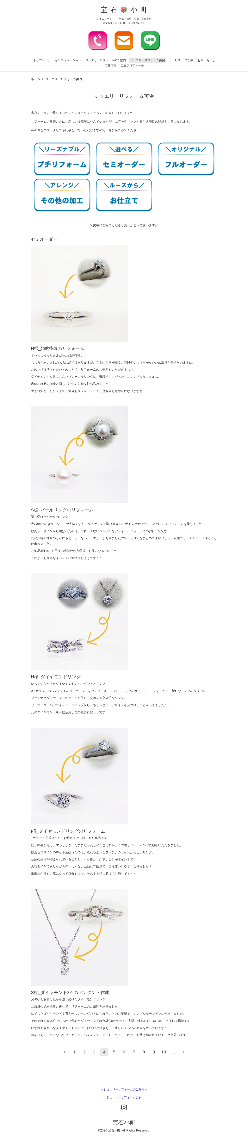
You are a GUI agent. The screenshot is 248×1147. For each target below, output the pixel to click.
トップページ (42, 60)
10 (163, 1052)
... (173, 1052)
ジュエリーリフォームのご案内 (105, 60)
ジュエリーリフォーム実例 (147, 60)
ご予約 (189, 60)
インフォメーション (68, 60)
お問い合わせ (206, 60)
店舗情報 (110, 65)
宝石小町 (124, 1122)
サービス (175, 60)
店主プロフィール (132, 65)
